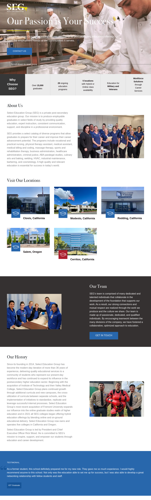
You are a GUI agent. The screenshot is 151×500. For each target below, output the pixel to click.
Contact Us (19, 51)
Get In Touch (103, 335)
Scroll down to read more (22, 64)
